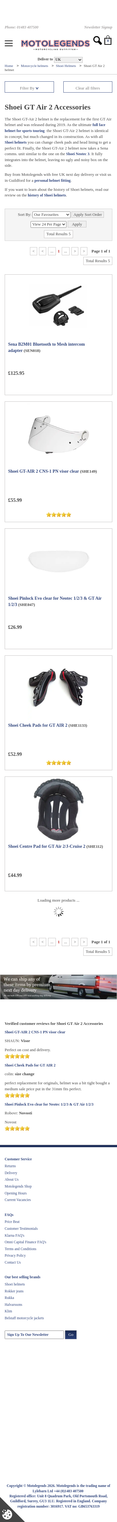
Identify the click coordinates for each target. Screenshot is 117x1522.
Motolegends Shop (18, 1186)
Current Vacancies (18, 1200)
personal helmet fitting (52, 180)
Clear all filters (88, 88)
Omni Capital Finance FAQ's (25, 1242)
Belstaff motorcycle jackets (24, 1318)
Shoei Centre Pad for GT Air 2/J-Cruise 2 (46, 846)
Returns (10, 1166)
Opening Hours (16, 1193)
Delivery (11, 1173)
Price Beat (12, 1222)
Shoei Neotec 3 (78, 154)
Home (9, 66)
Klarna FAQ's (14, 1235)
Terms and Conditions (20, 1249)
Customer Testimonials (21, 1228)
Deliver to (45, 59)
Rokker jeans (14, 1291)
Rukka (9, 1298)
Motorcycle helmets (35, 66)
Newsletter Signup (98, 27)
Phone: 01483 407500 (21, 27)
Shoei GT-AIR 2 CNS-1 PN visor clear (43, 471)
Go (70, 1334)
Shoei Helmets (66, 66)
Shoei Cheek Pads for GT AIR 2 (37, 725)
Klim (8, 1311)
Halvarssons (13, 1304)
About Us (11, 1179)
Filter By (29, 88)
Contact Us (13, 1262)
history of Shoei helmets (47, 195)
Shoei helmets (16, 142)
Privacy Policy (15, 1255)
